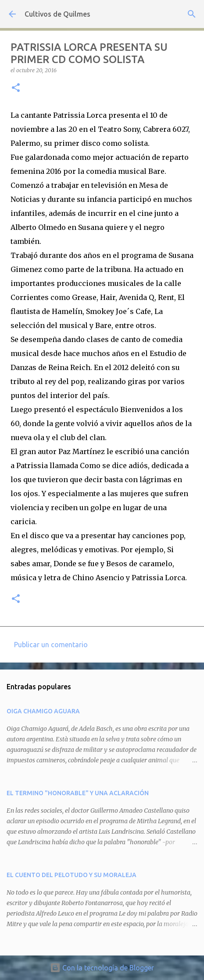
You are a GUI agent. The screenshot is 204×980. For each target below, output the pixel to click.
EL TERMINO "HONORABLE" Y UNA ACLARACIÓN (78, 793)
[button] (16, 88)
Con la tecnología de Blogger (102, 968)
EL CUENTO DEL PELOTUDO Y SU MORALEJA (71, 874)
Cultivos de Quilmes (57, 14)
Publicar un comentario (51, 645)
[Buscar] (191, 14)
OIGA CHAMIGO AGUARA (43, 711)
